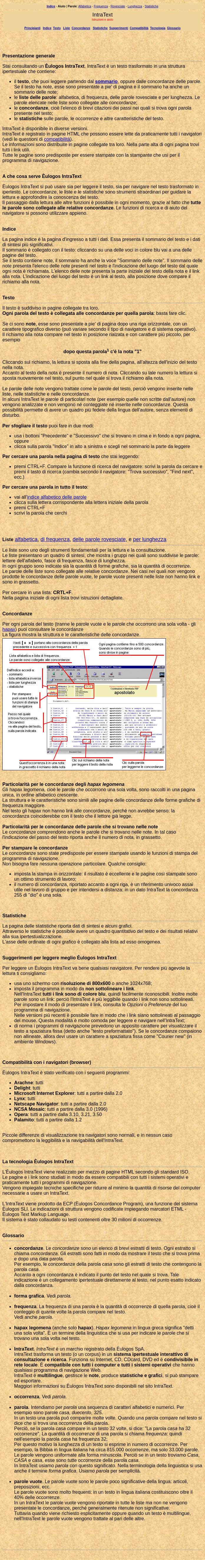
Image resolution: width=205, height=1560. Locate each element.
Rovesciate (117, 6)
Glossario (174, 28)
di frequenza (55, 539)
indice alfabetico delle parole (57, 497)
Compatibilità (139, 28)
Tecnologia (157, 28)
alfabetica (26, 539)
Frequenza (101, 6)
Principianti (32, 28)
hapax (8, 629)
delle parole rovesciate (99, 539)
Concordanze (81, 28)
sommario (106, 81)
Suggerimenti (118, 28)
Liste (66, 28)
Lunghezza (135, 6)
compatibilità (57, 139)
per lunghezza (149, 539)
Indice (47, 28)
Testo (57, 28)
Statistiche (151, 6)
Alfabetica (84, 6)
